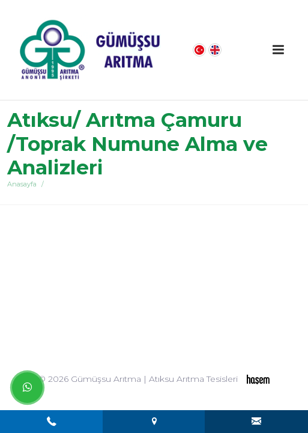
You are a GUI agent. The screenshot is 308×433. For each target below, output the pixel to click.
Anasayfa (22, 184)
